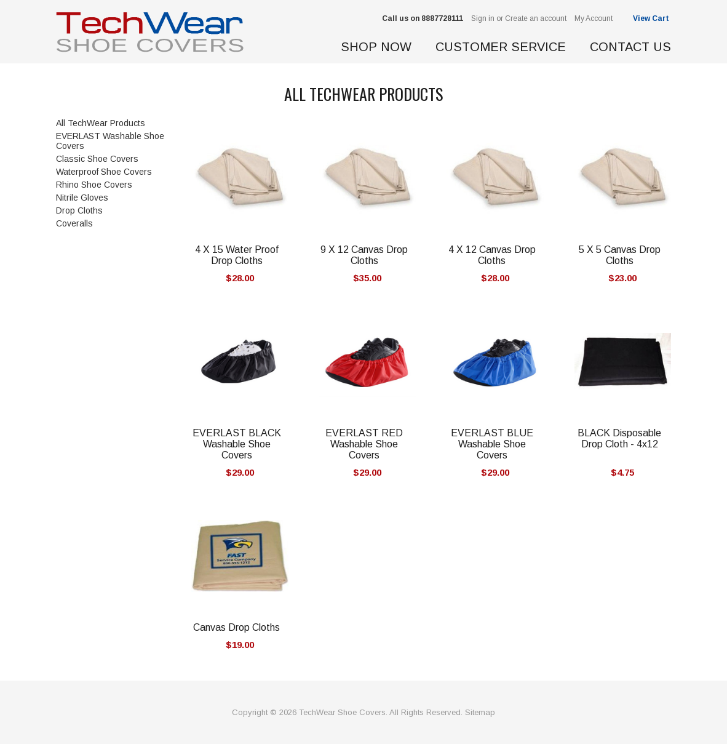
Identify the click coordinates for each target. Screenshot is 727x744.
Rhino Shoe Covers (94, 185)
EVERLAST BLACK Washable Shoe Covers (237, 444)
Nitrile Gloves (82, 197)
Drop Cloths (79, 210)
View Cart (652, 18)
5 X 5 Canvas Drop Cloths (620, 255)
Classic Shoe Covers (97, 159)
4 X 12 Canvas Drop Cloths (492, 255)
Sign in (483, 18)
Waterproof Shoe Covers (104, 172)
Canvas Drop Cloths (236, 627)
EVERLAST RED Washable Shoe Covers (364, 444)
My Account (593, 18)
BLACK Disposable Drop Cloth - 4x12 (619, 438)
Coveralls (74, 223)
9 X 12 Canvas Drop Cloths (364, 255)
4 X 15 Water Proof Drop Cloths (237, 255)
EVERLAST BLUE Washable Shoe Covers (492, 444)
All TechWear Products (100, 123)
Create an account (535, 18)
